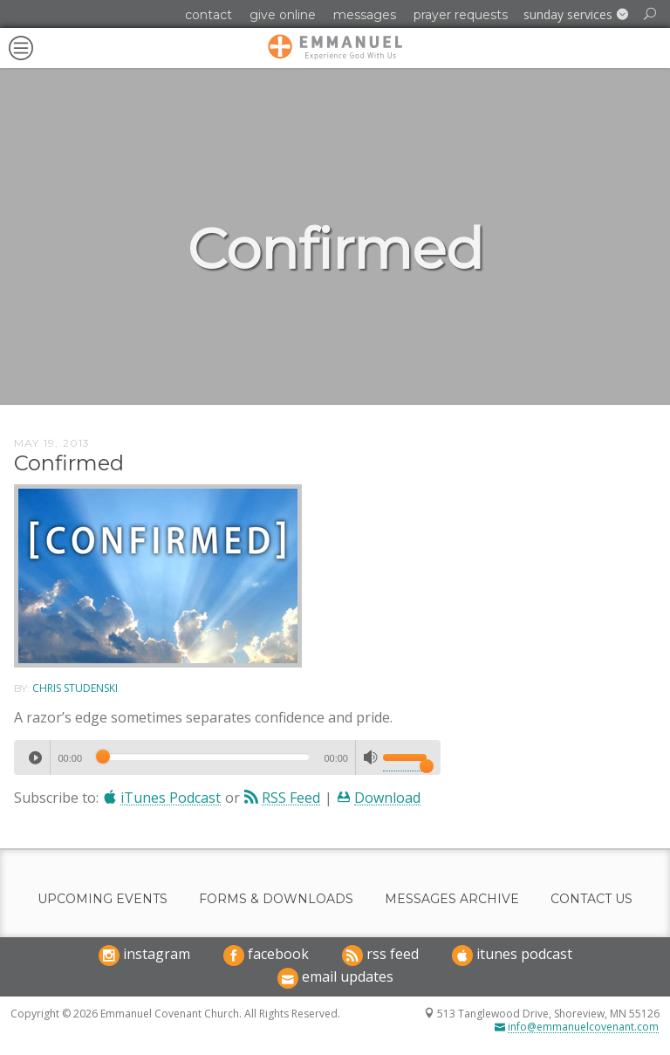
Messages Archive (452, 899)
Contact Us (591, 899)
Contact (208, 15)
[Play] (35, 757)
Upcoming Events (103, 899)
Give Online (283, 15)
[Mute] (371, 757)
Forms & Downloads (276, 899)
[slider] (203, 756)
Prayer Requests (461, 15)
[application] (227, 757)
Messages (364, 15)
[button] (575, 15)
